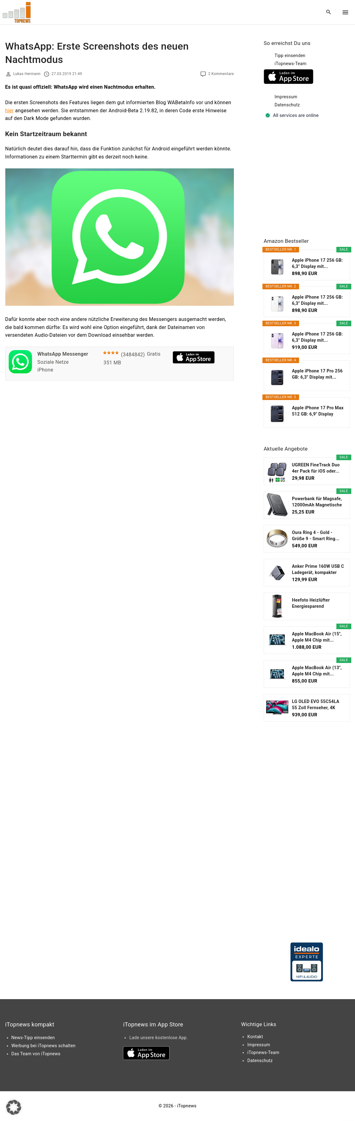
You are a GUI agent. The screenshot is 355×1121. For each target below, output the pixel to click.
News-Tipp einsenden (33, 1037)
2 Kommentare (221, 74)
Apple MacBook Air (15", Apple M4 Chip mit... (317, 637)
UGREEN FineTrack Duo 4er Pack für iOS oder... (316, 468)
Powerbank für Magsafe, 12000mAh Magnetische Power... (317, 502)
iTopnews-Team (291, 63)
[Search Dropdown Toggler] (328, 12)
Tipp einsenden (290, 55)
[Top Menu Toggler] (345, 12)
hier (9, 110)
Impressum (286, 96)
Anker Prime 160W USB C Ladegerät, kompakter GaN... (318, 570)
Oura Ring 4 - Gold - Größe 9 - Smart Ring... (315, 535)
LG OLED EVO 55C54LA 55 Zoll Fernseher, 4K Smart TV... (315, 705)
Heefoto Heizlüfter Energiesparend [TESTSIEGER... (311, 603)
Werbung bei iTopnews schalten (43, 1045)
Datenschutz (287, 104)
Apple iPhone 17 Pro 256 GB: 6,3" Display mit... (317, 374)
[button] (13, 1107)
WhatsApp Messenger (62, 354)
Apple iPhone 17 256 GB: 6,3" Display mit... (317, 263)
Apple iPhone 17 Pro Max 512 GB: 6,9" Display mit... (318, 411)
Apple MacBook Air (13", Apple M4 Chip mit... (317, 670)
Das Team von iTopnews (36, 1053)
